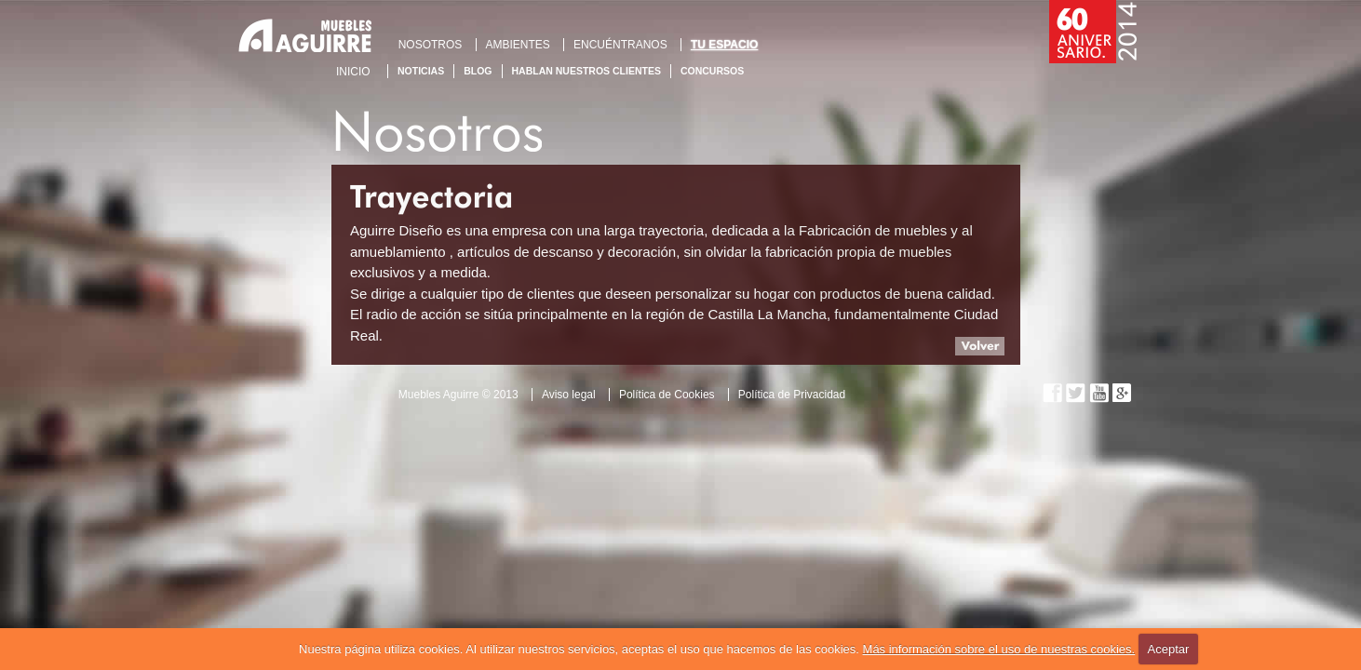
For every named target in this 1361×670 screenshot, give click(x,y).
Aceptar (1169, 649)
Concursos (712, 70)
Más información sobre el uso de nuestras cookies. (999, 649)
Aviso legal (569, 394)
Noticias (421, 70)
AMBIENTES (518, 44)
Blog (478, 70)
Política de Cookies (667, 394)
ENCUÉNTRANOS (620, 44)
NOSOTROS (430, 44)
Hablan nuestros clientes (586, 70)
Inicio (353, 71)
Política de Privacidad (791, 394)
